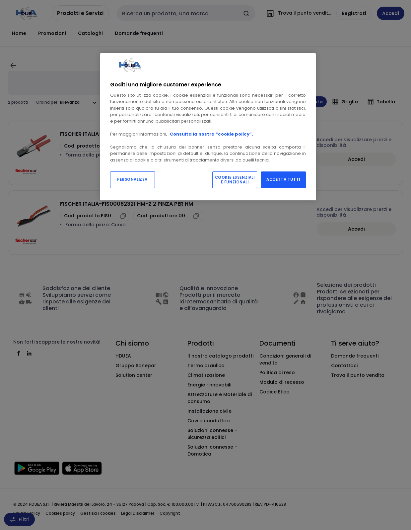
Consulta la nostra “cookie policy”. (211, 134)
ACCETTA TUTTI (283, 179)
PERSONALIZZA (132, 179)
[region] (208, 127)
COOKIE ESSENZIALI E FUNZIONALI (235, 180)
